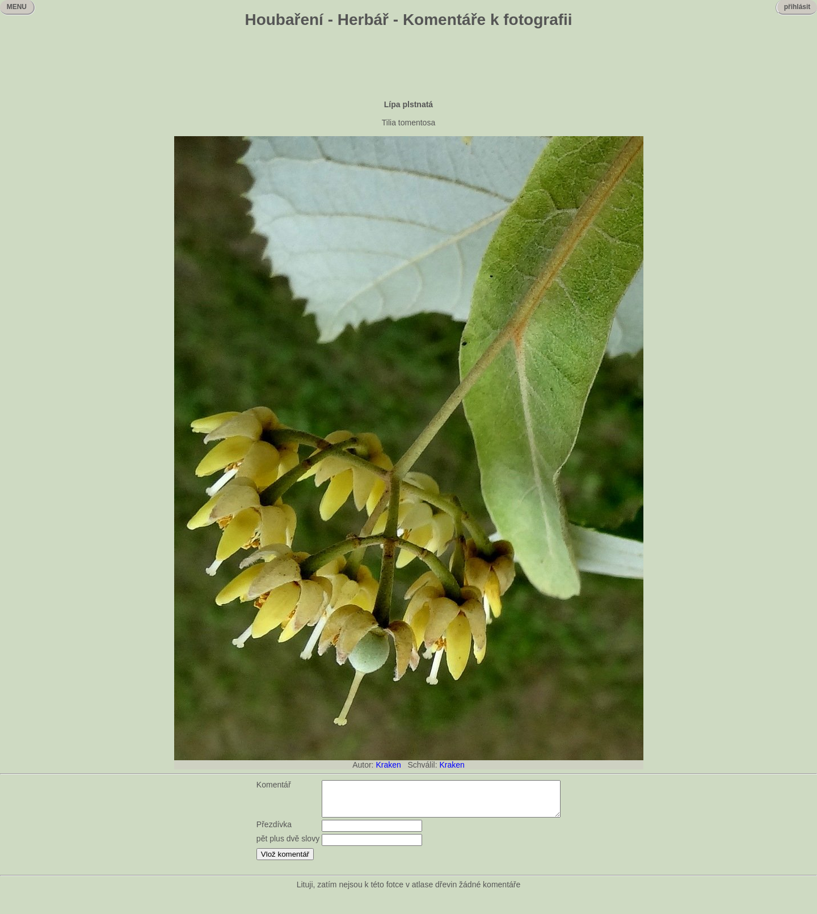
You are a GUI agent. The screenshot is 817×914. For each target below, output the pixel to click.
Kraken (388, 764)
